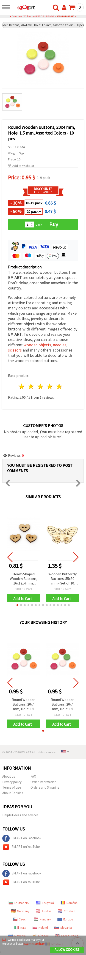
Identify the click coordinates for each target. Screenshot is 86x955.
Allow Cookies (67, 949)
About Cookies (12, 793)
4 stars (50, 386)
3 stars (40, 386)
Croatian (66, 911)
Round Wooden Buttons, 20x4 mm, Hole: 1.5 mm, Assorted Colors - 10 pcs (23, 704)
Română (69, 903)
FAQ (33, 776)
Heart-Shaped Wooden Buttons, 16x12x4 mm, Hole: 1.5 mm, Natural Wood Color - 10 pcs (23, 579)
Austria (43, 911)
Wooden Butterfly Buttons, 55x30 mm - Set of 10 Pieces (62, 579)
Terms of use (11, 787)
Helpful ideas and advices (20, 815)
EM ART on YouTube (21, 847)
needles (59, 344)
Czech (20, 919)
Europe (65, 919)
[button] (17, 605)
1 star (22, 386)
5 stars (59, 386)
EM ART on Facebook (21, 838)
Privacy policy (12, 782)
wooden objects (37, 344)
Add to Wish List (21, 166)
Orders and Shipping (45, 787)
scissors (15, 350)
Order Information (43, 782)
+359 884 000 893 (65, 16)
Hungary (42, 919)
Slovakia (63, 927)
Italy (20, 927)
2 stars (31, 386)
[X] (4, 940)
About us (8, 776)
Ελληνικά (45, 903)
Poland (40, 927)
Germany (20, 911)
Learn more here (34, 944)
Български (19, 903)
